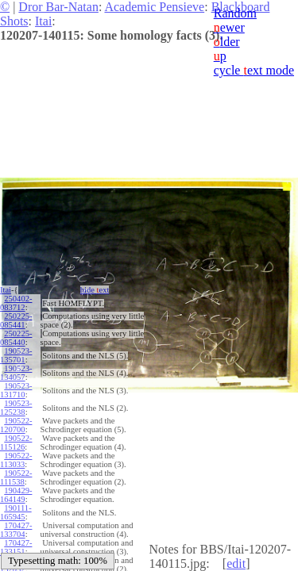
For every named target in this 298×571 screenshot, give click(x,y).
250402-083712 (16, 303)
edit (236, 563)
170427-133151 (16, 547)
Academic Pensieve (154, 6)
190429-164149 (16, 495)
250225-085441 (16, 320)
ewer (229, 27)
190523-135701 (16, 355)
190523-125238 (16, 407)
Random (235, 13)
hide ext (95, 290)
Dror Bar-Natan (58, 6)
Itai (43, 21)
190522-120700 (16, 425)
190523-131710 (16, 390)
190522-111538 (16, 477)
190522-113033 (16, 460)
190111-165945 (16, 512)
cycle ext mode (254, 70)
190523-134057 (16, 372)
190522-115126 (16, 442)
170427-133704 (16, 529)
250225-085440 (16, 338)
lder (227, 41)
